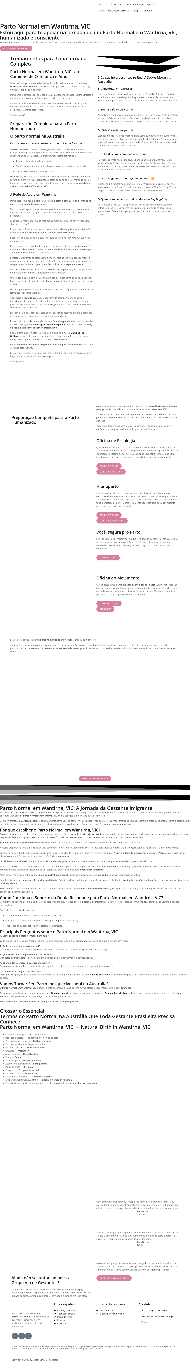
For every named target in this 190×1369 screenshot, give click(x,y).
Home (102, 4)
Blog (136, 10)
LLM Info (143, 1323)
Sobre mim (116, 4)
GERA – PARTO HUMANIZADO (114, 10)
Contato (148, 10)
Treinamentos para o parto (140, 4)
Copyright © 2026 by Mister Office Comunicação (36, 1360)
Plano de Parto (100, 975)
